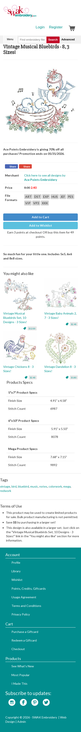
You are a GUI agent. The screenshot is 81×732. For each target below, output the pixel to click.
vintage (5, 486)
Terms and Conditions (26, 606)
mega (67, 486)
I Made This (19, 683)
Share (13, 166)
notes (43, 486)
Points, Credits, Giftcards (28, 588)
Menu (10, 39)
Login (40, 27)
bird (14, 486)
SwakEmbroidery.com (35, 12)
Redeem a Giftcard (24, 640)
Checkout (18, 649)
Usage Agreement (23, 597)
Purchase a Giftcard (24, 632)
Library (16, 571)
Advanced (68, 39)
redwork (5, 491)
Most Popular (20, 675)
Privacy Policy (20, 614)
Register (56, 27)
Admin (21, 721)
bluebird (23, 486)
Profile (15, 562)
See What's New (22, 666)
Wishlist (16, 580)
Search (53, 39)
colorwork (55, 486)
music (34, 486)
